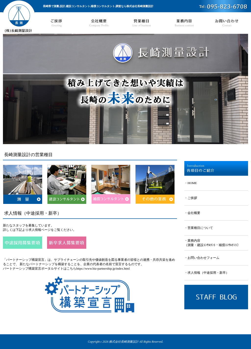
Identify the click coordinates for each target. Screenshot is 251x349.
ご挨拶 (192, 198)
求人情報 (194, 272)
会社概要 (194, 213)
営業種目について (200, 228)
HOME (192, 183)
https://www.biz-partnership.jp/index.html (103, 268)
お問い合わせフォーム (203, 258)
